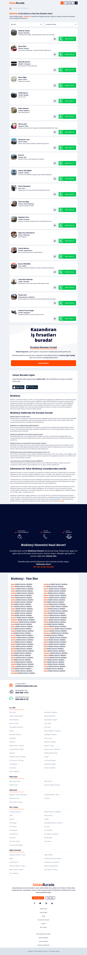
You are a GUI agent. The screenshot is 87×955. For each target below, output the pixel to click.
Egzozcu (11, 819)
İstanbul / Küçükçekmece (25, 250)
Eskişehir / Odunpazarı (24, 64)
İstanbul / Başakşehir (24, 312)
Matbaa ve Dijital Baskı (51, 866)
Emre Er (21, 155)
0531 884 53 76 (69, 132)
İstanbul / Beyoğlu (23, 95)
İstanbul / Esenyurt (23, 48)
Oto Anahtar (13, 826)
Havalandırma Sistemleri (51, 862)
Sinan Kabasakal (24, 186)
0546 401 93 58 (69, 85)
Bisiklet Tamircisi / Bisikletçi (21, 584)
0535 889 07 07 (69, 241)
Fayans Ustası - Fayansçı (16, 745)
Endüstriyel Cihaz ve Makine (52, 858)
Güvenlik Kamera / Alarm (51, 794)
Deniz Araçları (48, 815)
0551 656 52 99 (69, 179)
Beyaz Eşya (13, 777)
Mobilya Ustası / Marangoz (17, 757)
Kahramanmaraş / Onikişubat (26, 297)
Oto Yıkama (47, 841)
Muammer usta (24, 140)
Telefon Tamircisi (14, 798)
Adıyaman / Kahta (23, 126)
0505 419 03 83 (69, 287)
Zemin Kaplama (14, 771)
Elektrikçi (12, 742)
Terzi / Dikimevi (14, 873)
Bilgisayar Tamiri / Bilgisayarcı (18, 794)
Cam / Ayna (47, 723)
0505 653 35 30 (69, 225)
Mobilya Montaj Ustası (51, 753)
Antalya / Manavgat (23, 281)
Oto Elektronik (13, 834)
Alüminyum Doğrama (50, 712)
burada (62, 501)
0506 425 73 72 (69, 70)
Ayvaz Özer (22, 46)
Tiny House (12, 768)
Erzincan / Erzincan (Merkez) (26, 204)
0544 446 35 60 (69, 210)
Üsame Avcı (22, 295)
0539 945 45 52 (69, 54)
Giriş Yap (69, 3)
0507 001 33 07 (69, 39)
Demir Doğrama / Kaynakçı (52, 731)
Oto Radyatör (48, 838)
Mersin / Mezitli (22, 141)
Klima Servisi (48, 781)
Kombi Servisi (13, 785)
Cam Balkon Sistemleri (16, 727)
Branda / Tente (13, 723)
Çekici (11, 815)
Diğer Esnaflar (48, 855)
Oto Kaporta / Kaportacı (51, 834)
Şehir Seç (26, 24)
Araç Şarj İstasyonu (15, 812)
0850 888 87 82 (21, 699)
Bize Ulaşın (43, 927)
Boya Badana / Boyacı (50, 720)
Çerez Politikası (43, 941)
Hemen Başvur (43, 363)
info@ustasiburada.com (26, 686)
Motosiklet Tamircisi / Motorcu (53, 823)
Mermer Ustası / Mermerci (52, 749)
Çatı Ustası (47, 727)
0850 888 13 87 (21, 692)
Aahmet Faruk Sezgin (26, 310)
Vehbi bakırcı (23, 93)
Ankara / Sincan (22, 79)
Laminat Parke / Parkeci (16, 749)
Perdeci (46, 757)
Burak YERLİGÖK (24, 264)
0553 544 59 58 (69, 194)
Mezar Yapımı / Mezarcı (16, 869)
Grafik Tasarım (13, 862)
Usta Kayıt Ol (38, 898)
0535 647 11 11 (69, 163)
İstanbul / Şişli (22, 157)
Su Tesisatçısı (13, 764)
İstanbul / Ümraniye (23, 219)
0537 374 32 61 (69, 116)
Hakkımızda (43, 909)
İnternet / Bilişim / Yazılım (17, 866)
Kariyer (43, 923)
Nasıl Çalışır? (43, 912)
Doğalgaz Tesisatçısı (50, 734)
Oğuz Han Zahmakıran (26, 233)
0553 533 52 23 (69, 272)
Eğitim (11, 858)
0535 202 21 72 (69, 147)
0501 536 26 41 (69, 101)
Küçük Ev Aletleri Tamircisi (52, 785)
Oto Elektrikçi (48, 830)
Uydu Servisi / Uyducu (16, 802)
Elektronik (13, 790)
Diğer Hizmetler (15, 850)
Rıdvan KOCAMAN (24, 171)
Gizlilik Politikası (43, 938)
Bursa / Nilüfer (22, 266)
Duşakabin (12, 738)
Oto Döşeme (13, 830)
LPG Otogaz (13, 823)
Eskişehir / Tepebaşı (23, 173)
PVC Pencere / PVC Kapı (16, 760)
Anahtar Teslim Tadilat (16, 716)
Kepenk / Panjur (49, 745)
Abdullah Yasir (23, 217)
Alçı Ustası (12, 712)
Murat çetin (22, 124)
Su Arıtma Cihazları (50, 760)
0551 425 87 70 (69, 256)
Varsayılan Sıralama (61, 24)
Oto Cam (47, 826)
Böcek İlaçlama (14, 720)
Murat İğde (22, 77)
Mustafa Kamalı (24, 62)
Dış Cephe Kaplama (15, 734)
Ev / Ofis (12, 708)
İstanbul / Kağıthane (24, 110)
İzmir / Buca (21, 188)
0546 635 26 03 (69, 303)
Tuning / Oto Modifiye (16, 845)
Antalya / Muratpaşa (24, 33)
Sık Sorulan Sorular (43, 920)
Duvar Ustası (48, 738)
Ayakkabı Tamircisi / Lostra (17, 855)
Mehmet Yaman (24, 31)
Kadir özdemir (23, 108)
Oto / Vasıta (13, 807)
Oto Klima (12, 838)
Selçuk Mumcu (23, 248)
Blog (43, 916)
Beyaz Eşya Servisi (14, 781)
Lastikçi (46, 819)
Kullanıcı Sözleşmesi (43, 945)
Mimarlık (12, 753)
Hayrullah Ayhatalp (25, 279)
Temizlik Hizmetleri (50, 764)
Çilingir (11, 731)
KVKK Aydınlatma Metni (43, 934)
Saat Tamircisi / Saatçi (50, 869)
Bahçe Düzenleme (49, 716)
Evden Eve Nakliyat (50, 742)
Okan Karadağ (23, 202)
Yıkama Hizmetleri (49, 768)
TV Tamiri (47, 798)
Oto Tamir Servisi (14, 841)
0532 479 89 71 (69, 318)
